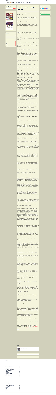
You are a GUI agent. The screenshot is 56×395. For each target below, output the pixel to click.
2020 (11, 41)
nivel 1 (13, 390)
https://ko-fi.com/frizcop (35, 326)
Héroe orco (13, 374)
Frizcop (26, 348)
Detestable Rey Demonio (13, 368)
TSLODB (13, 387)
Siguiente (30, 327)
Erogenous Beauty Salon (13, 370)
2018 (11, 43)
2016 (11, 45)
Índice (28, 327)
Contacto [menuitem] (27, 2)
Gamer (13, 371)
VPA (13, 388)
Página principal (7, 0)
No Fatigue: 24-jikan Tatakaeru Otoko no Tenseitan (13, 384)
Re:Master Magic (13, 386)
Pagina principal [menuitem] (18, 2)
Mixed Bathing (13, 383)
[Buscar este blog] (9, 8)
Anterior (26, 327)
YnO (13, 389)
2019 (11, 42)
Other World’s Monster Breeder (13, 385)
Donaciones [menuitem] (30, 2)
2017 (11, 44)
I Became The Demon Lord (13, 375)
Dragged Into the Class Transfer (13, 369)
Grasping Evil (13, 372)
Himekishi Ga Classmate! (13, 373)
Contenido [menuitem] (22, 2)
